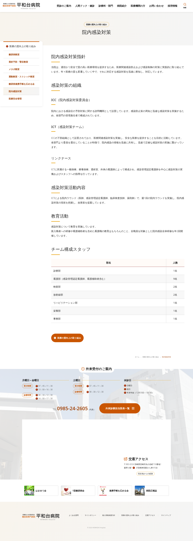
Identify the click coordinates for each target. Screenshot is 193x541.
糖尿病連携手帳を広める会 (21, 83)
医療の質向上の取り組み (151, 357)
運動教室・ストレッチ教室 (21, 76)
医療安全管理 (15, 98)
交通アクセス (150, 515)
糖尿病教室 (14, 54)
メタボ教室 (14, 69)
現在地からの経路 (145, 473)
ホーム (137, 357)
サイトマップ (166, 515)
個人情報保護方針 (108, 515)
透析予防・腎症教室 (18, 61)
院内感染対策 (15, 91)
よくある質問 (74, 515)
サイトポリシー (90, 515)
